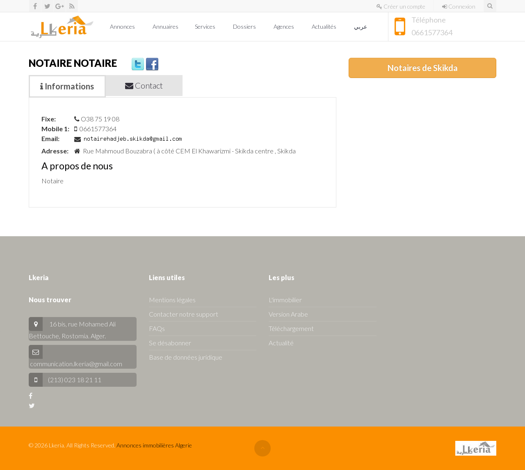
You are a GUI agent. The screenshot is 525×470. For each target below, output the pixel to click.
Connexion (458, 6)
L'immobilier (285, 299)
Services (206, 26)
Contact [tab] (144, 85)
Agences (284, 26)
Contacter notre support (183, 314)
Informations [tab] (67, 86)
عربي (361, 26)
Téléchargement (291, 328)
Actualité (281, 343)
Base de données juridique (185, 357)
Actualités (325, 26)
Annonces (123, 26)
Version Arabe (288, 314)
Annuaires (165, 26)
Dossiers (245, 26)
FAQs (157, 328)
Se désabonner (170, 343)
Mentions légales (172, 299)
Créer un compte (401, 6)
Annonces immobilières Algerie (154, 445)
